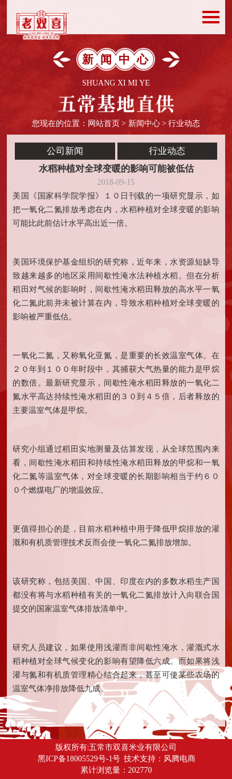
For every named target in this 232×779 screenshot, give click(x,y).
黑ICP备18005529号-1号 (79, 758)
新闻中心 (144, 123)
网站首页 (104, 123)
